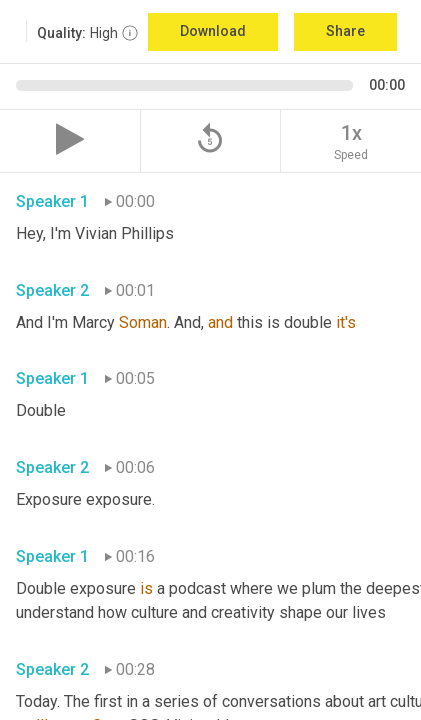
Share (345, 31)
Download (213, 31)
